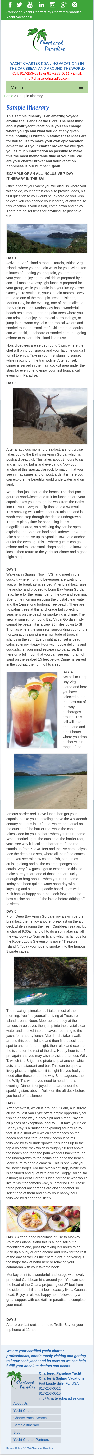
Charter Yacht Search (30, 1418)
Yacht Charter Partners (31, 1440)
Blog (16, 1432)
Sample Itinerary (26, 1425)
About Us (20, 1403)
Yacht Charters (24, 1411)
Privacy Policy (14, 1448)
